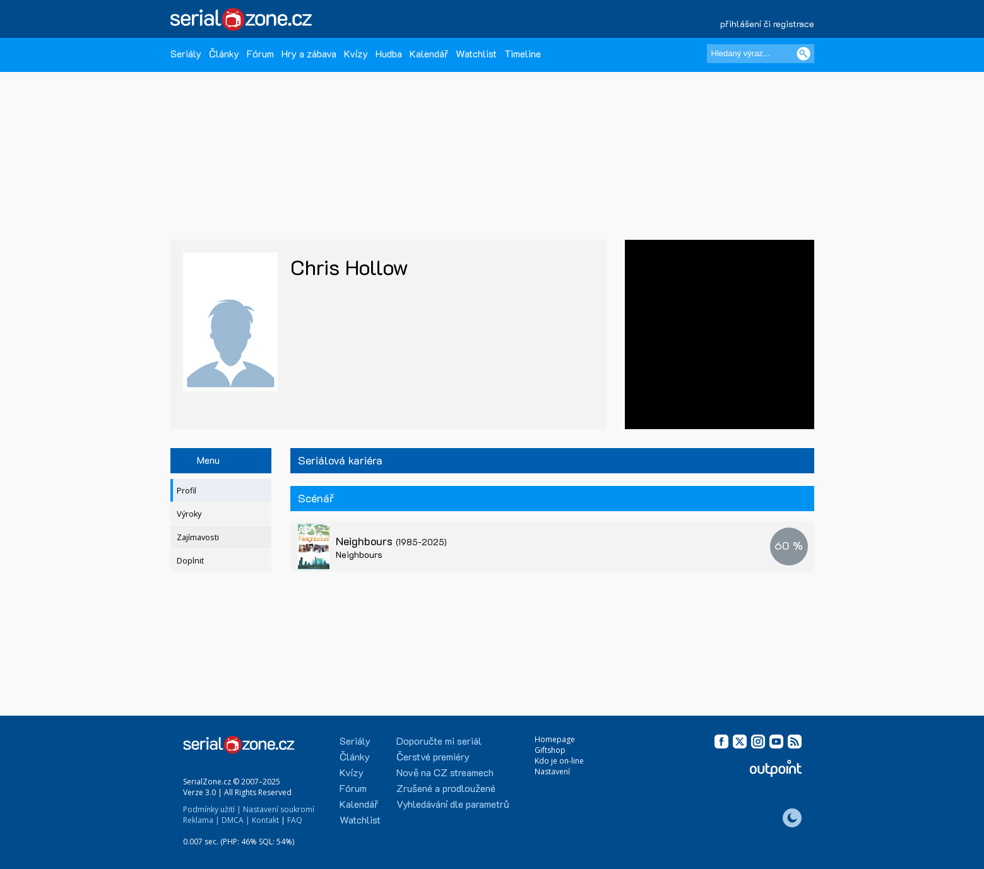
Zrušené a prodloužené (445, 788)
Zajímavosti (198, 537)
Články (224, 53)
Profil (186, 490)
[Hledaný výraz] (760, 53)
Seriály (185, 53)
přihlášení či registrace (767, 24)
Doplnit (190, 560)
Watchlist (476, 53)
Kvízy (356, 53)
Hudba (389, 53)
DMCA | (236, 820)
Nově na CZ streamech (445, 772)
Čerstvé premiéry (433, 756)
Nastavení (552, 771)
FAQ (294, 820)
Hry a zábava (309, 53)
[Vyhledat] (803, 54)
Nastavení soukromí (278, 809)
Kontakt (265, 820)
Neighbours (391, 540)
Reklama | (201, 820)
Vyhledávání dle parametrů (452, 803)
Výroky (189, 514)
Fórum (260, 53)
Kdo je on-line (559, 760)
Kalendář (429, 53)
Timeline (522, 53)
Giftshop (550, 750)
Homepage (555, 739)
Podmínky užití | (212, 809)
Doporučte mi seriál (439, 740)
